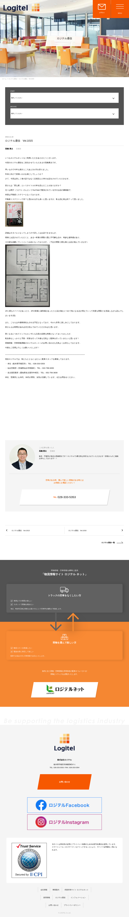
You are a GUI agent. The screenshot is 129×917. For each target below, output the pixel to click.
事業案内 (56, 890)
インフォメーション (78, 897)
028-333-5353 (64, 497)
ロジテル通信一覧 (108, 542)
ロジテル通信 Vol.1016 (77, 530)
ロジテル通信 (12, 79)
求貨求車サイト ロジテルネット (76, 890)
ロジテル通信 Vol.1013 (21, 530)
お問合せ (102, 12)
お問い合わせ (64, 782)
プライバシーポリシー (72, 905)
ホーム (4, 79)
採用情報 (46, 897)
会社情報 (44, 890)
